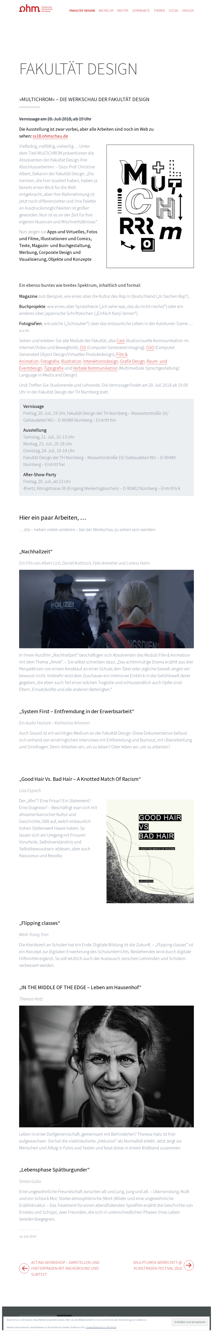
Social (173, 10)
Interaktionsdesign (100, 361)
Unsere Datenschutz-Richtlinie (101, 1327)
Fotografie (50, 361)
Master (122, 10)
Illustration (71, 361)
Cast (121, 340)
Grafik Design (132, 361)
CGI (83, 347)
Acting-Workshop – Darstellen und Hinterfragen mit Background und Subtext (66, 1269)
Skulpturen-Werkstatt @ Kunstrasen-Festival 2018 (153, 1266)
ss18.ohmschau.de (50, 136)
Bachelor (106, 10)
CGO (150, 347)
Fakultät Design (78, 69)
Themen (159, 10)
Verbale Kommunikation (95, 368)
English (188, 10)
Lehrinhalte (141, 10)
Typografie (54, 368)
